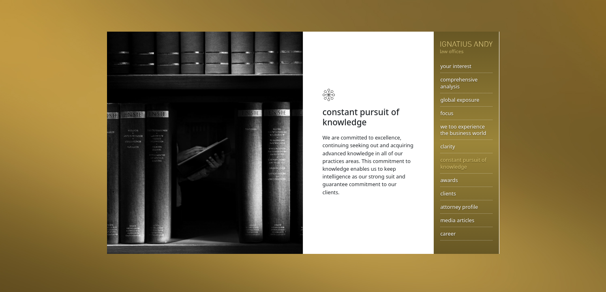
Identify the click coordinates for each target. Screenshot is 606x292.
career (448, 233)
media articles (457, 220)
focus (446, 113)
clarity (447, 146)
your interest (455, 66)
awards (449, 180)
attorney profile (459, 206)
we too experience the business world (463, 130)
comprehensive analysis (459, 83)
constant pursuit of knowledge (463, 163)
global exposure (459, 99)
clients (448, 193)
